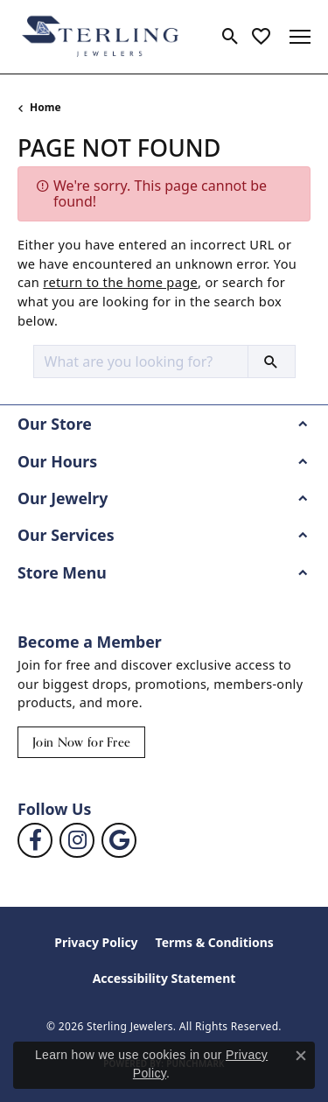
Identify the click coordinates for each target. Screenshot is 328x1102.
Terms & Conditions (215, 942)
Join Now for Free (81, 741)
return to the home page (120, 282)
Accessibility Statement (164, 978)
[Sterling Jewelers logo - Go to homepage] (100, 37)
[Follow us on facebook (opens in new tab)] (34, 840)
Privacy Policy (95, 942)
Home (45, 107)
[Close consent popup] (301, 1055)
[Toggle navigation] (300, 36)
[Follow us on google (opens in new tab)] (118, 840)
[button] (230, 36)
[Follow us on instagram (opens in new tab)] (76, 840)
